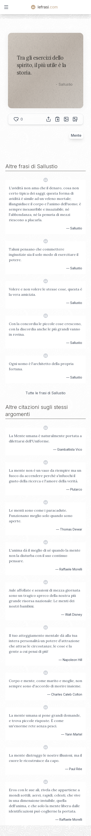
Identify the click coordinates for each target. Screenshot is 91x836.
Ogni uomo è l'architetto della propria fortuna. (41, 366)
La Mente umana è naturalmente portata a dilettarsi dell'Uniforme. (45, 438)
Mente (76, 135)
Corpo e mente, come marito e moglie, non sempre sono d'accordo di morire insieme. (45, 683)
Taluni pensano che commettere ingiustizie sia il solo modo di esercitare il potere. (43, 254)
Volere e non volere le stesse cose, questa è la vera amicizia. (45, 292)
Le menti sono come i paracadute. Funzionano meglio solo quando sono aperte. (40, 515)
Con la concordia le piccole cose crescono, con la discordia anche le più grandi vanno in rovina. (45, 329)
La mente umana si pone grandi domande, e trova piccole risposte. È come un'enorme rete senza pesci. (45, 720)
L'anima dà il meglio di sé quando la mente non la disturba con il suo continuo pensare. (44, 555)
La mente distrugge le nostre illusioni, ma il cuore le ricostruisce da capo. (45, 758)
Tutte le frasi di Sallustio (45, 393)
